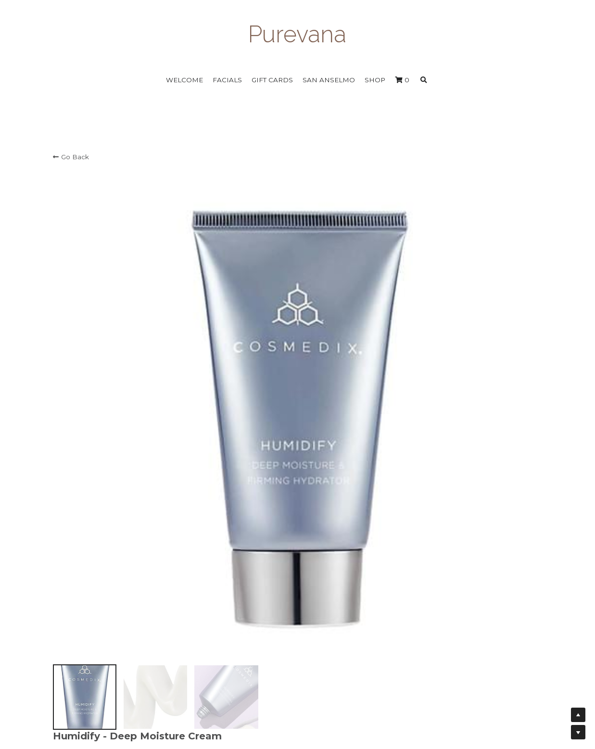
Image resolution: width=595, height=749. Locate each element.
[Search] (424, 80)
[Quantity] (447, 341)
